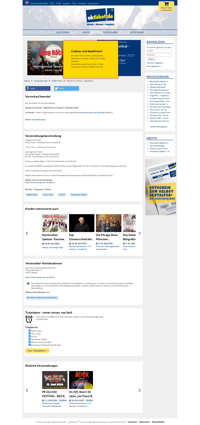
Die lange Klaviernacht (159, 90)
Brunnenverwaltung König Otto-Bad (90, 112)
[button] (37, 88)
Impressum (93, 3)
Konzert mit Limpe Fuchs (160, 112)
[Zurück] (27, 233)
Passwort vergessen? (155, 63)
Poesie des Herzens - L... (160, 104)
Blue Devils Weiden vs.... (160, 81)
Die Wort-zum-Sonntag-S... (161, 107)
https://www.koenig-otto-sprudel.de (39, 182)
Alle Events (63, 32)
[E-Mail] (159, 50)
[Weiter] (140, 233)
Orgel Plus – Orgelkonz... (160, 95)
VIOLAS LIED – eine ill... (160, 118)
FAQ (52, 3)
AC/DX (62, 194)
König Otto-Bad (41, 81)
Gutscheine (137, 32)
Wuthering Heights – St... (160, 151)
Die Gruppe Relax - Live (159, 101)
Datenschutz (144, 422)
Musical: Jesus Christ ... (159, 148)
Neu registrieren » (154, 66)
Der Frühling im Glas (158, 84)
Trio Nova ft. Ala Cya (158, 109)
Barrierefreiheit (158, 422)
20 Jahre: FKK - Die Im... (160, 115)
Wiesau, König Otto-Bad (41, 342)
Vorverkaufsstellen (39, 3)
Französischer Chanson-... (160, 121)
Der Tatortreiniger (157, 146)
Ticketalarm (110, 32)
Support (66, 3)
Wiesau (27, 81)
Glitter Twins (57, 81)
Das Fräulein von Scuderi (160, 93)
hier (101, 67)
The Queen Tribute (78, 194)
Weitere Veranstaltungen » (35, 119)
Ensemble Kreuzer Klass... (160, 98)
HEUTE (86, 32)
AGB (58, 3)
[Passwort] (159, 54)
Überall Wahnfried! (157, 87)
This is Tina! (48, 194)
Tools (74, 3)
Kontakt (82, 3)
